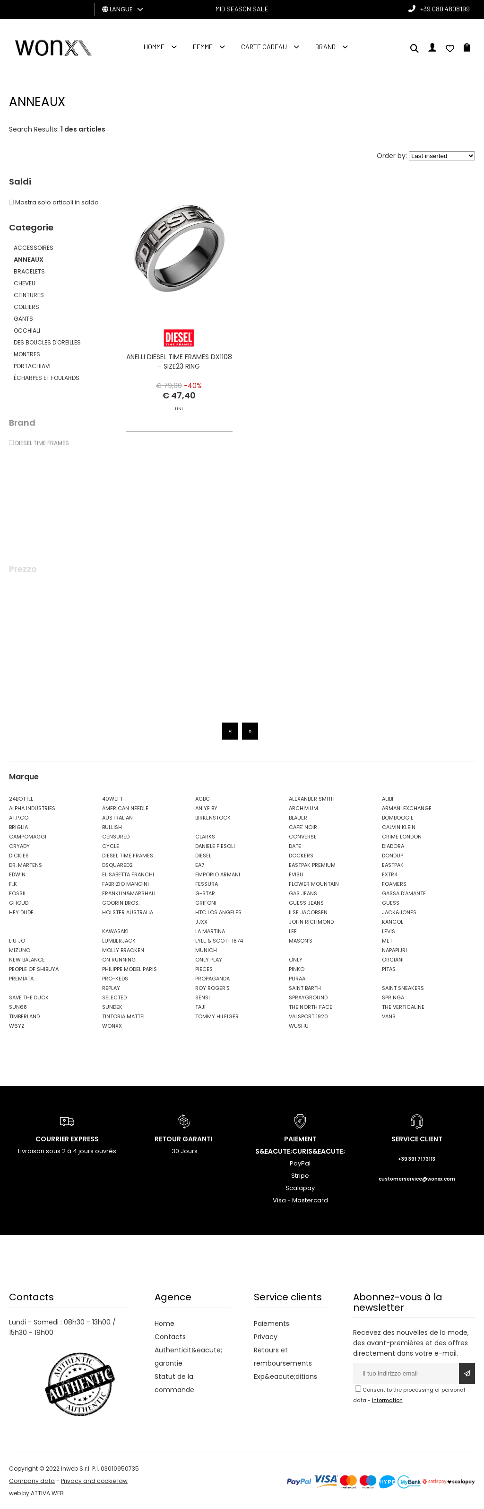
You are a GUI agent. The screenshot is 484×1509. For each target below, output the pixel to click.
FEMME (203, 47)
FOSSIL (17, 893)
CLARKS (205, 836)
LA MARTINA (210, 931)
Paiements (271, 1323)
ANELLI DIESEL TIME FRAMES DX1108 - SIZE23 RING (179, 361)
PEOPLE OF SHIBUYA (34, 969)
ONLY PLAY (208, 959)
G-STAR (205, 893)
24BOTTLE (21, 799)
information (387, 1400)
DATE (295, 846)
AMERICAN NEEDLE (125, 808)
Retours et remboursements (283, 1356)
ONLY (295, 959)
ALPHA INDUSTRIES (32, 808)
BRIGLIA (18, 827)
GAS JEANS (303, 893)
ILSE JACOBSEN (308, 912)
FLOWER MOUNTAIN (314, 884)
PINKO (296, 969)
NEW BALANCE (27, 959)
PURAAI (298, 978)
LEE (293, 931)
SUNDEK (112, 1007)
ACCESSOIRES (33, 248)
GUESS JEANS (306, 903)
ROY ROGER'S (212, 988)
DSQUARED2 (117, 865)
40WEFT (112, 799)
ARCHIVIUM (303, 808)
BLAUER (298, 817)
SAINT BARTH (305, 988)
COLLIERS (26, 307)
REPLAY (111, 988)
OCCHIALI (27, 331)
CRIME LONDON (402, 836)
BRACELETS (29, 271)
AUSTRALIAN (117, 817)
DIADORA (393, 846)
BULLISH (112, 827)
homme (154, 47)
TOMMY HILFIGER (217, 1016)
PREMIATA (21, 978)
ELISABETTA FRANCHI (128, 874)
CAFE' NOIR (303, 827)
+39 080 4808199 (445, 9)
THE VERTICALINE (403, 1007)
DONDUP (392, 855)
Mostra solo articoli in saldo (54, 202)
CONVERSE (303, 836)
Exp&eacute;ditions (285, 1376)
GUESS (390, 903)
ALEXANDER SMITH (312, 799)
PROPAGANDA (212, 978)
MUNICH (206, 950)
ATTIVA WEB (47, 1493)
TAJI (200, 1007)
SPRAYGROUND (308, 997)
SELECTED (114, 997)
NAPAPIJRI (394, 950)
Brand (325, 47)
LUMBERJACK (119, 940)
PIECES (204, 969)
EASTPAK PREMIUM (312, 865)
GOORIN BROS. (120, 903)
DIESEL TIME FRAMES (127, 855)
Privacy (265, 1336)
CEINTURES (29, 295)
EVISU (296, 874)
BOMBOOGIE (398, 817)
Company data (32, 1481)
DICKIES (19, 855)
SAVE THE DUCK (29, 997)
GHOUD (18, 903)
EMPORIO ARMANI (217, 874)
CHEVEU (24, 283)
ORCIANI (393, 959)
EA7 (199, 865)
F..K (13, 884)
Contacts (170, 1336)
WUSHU (299, 1026)
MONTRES (27, 354)
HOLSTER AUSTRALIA (127, 912)
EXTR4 (390, 874)
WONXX (112, 1026)
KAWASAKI (115, 931)
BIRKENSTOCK (213, 817)
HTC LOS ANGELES (218, 912)
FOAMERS (394, 884)
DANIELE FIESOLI (215, 846)
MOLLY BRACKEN (123, 950)
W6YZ (17, 1026)
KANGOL (392, 922)
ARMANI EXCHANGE (407, 808)
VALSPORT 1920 (308, 1016)
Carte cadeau (264, 47)
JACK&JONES (399, 912)
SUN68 (18, 1007)
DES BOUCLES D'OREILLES (47, 342)
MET (387, 940)
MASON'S (300, 940)
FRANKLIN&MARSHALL (129, 893)
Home (164, 1323)
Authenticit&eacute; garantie (188, 1356)
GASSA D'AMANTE (404, 893)
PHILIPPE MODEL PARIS (129, 969)
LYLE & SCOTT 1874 (219, 940)
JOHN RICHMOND (311, 922)
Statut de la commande (174, 1383)
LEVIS (388, 931)
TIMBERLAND (24, 1016)
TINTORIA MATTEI (123, 1016)
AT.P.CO (18, 817)
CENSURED (116, 836)
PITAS (389, 969)
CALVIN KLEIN (398, 827)
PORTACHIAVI (32, 366)
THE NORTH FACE (310, 1007)
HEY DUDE (21, 912)
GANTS (23, 319)
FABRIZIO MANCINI (125, 884)
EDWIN (17, 874)
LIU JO (17, 940)
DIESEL (203, 855)
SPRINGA (393, 997)
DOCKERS (301, 855)
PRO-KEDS (115, 978)
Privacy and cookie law (94, 1481)
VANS (389, 1016)
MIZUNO (19, 950)
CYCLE (110, 846)
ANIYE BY (206, 808)
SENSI (202, 997)
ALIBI (387, 799)
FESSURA (206, 884)
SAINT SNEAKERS (403, 988)
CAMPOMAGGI (27, 836)
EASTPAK (393, 865)
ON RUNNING (119, 959)
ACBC (202, 799)
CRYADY (19, 846)
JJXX (201, 922)
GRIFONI (205, 903)
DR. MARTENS (25, 865)
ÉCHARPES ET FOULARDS (46, 378)
